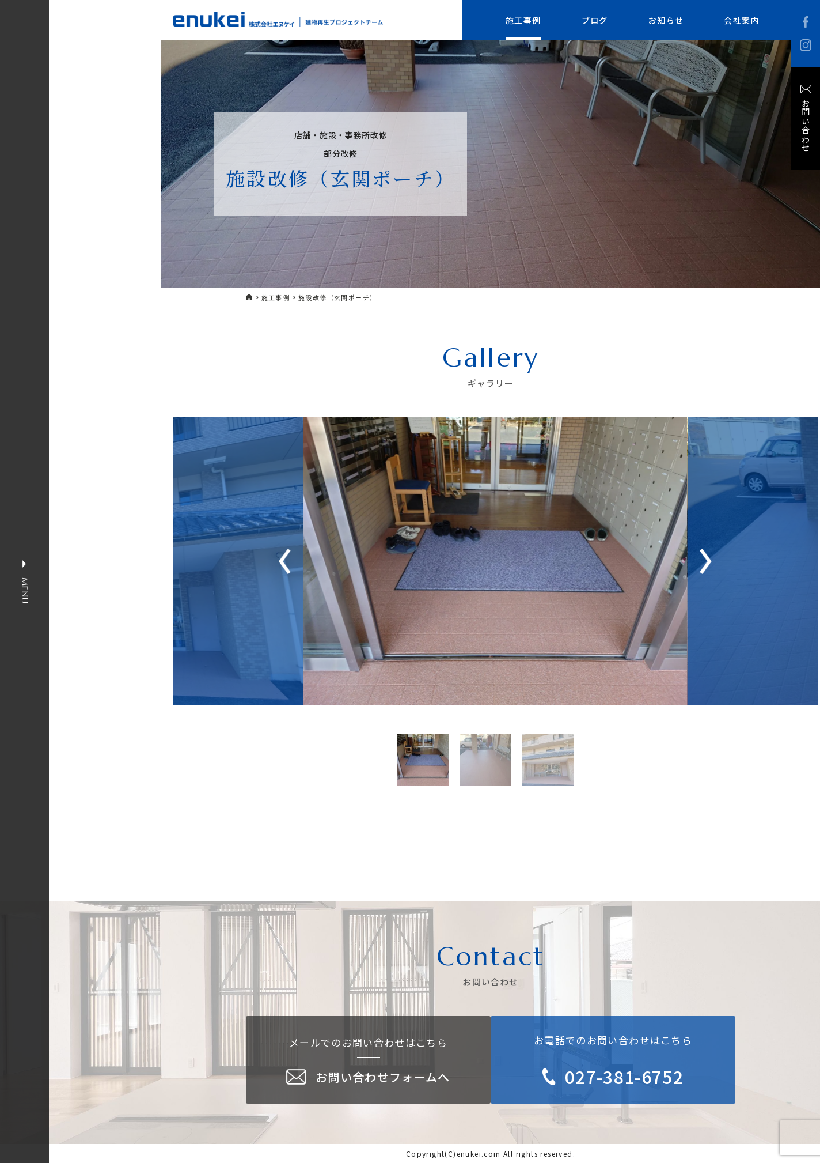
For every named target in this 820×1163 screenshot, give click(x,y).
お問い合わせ (805, 125)
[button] (705, 561)
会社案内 (742, 20)
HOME (249, 297)
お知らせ (666, 20)
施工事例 (523, 20)
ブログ (595, 20)
